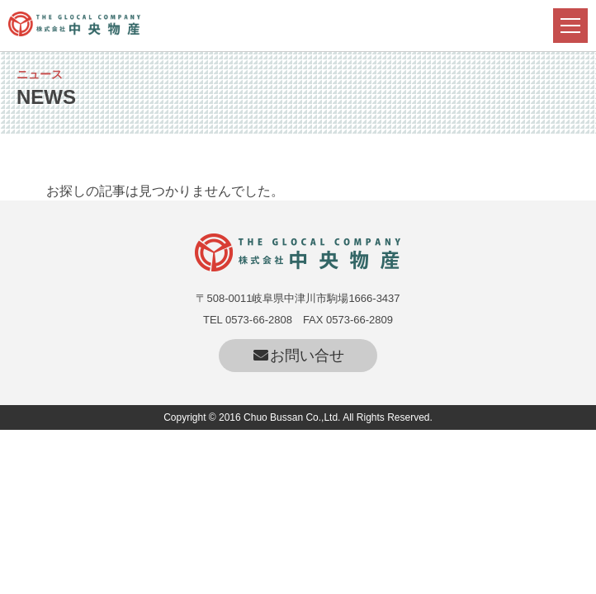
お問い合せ (298, 355)
